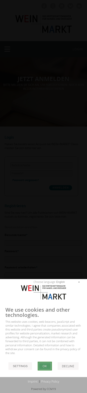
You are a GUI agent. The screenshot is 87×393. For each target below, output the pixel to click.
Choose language (44, 282)
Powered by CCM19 (43, 389)
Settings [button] (20, 366)
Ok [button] (45, 366)
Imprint (33, 381)
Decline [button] (68, 366)
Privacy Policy (50, 381)
